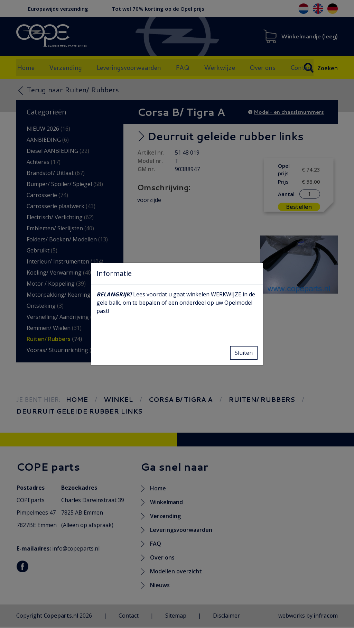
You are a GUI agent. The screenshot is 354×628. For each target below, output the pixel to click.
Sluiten (244, 353)
